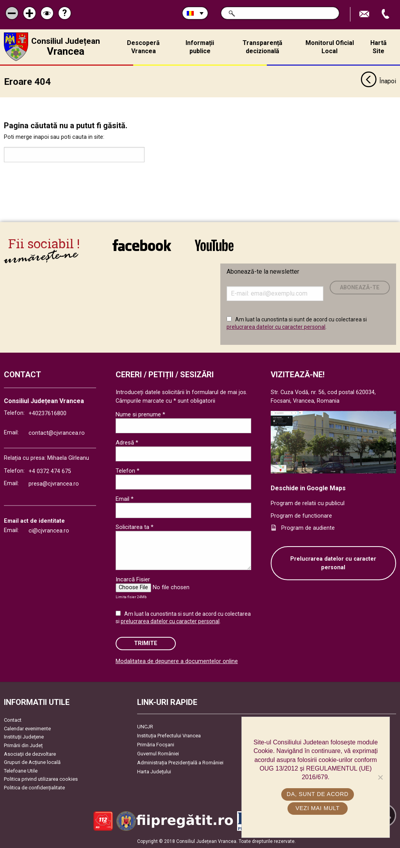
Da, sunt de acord (317, 794)
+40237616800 (47, 413)
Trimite (145, 643)
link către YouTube (214, 245)
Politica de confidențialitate (34, 788)
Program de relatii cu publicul (308, 503)
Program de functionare (301, 516)
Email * (125, 498)
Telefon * (127, 470)
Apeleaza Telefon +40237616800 (386, 14)
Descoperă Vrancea (143, 47)
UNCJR (145, 727)
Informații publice (200, 47)
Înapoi (378, 81)
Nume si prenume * (140, 414)
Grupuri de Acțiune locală (32, 762)
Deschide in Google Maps (308, 488)
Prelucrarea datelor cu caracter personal (333, 563)
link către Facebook (141, 245)
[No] (380, 777)
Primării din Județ (23, 745)
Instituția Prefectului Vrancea (169, 736)
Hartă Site (378, 47)
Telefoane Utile (21, 771)
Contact (12, 720)
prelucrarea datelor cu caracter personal (276, 327)
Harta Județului (154, 771)
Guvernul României (158, 754)
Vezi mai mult (317, 808)
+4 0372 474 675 (50, 471)
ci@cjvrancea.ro (49, 530)
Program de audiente (308, 528)
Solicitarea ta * (135, 527)
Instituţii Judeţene (24, 737)
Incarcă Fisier (133, 579)
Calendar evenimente (27, 728)
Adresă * (127, 442)
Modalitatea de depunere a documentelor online (177, 661)
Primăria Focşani (155, 745)
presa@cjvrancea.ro (54, 483)
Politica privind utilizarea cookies (41, 779)
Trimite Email (365, 14)
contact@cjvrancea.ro (57, 433)
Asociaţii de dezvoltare (30, 754)
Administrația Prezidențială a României (180, 763)
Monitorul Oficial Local (329, 47)
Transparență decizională (262, 47)
